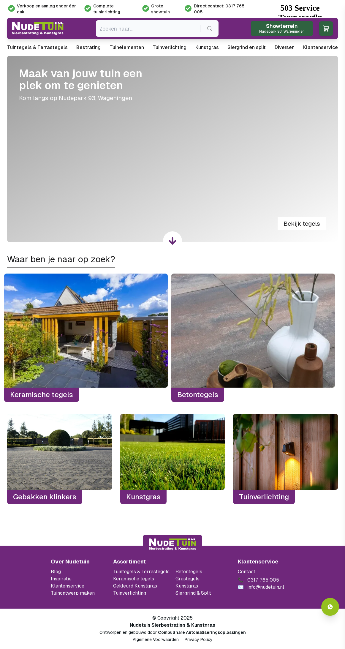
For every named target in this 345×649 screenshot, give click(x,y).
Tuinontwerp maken (73, 593)
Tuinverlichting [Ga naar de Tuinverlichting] (129, 593)
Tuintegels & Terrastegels (37, 47)
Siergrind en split (246, 47)
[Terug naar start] (172, 544)
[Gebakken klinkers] (59, 459)
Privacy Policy (199, 639)
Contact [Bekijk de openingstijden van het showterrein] (246, 571)
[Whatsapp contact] (330, 607)
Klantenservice (320, 47)
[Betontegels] (253, 338)
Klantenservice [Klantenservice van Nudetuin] (67, 586)
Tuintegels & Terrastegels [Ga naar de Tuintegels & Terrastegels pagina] (141, 571)
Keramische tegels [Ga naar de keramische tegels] (133, 579)
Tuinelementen (127, 47)
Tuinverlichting (169, 47)
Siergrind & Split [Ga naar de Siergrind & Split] (193, 593)
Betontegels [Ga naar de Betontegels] (188, 571)
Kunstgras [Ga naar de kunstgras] (186, 586)
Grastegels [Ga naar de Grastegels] (187, 579)
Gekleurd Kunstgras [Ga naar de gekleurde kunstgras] (135, 586)
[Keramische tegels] (86, 338)
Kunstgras (207, 47)
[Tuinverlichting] (285, 459)
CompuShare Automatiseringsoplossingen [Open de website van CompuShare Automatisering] (202, 632)
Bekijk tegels (302, 223)
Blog (56, 571)
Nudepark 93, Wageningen (95, 98)
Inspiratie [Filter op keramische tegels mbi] (61, 579)
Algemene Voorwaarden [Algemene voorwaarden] (156, 639)
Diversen (285, 47)
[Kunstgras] (172, 459)
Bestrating (88, 47)
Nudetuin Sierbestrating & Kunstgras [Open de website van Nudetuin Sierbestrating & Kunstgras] (172, 625)
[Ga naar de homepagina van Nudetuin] (38, 28)
